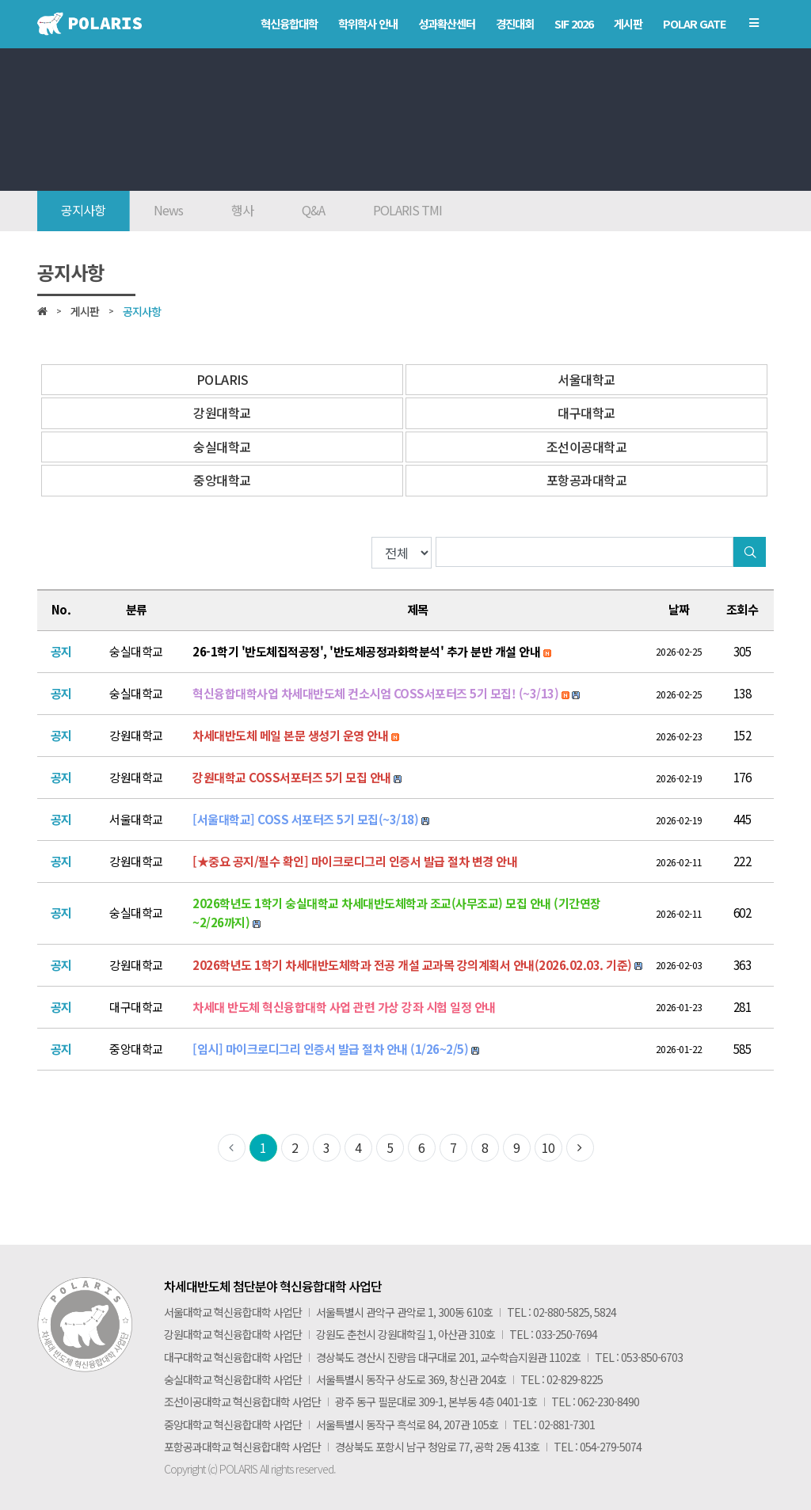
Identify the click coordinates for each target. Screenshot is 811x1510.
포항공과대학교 (586, 479)
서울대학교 (586, 379)
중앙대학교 (222, 479)
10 (548, 1147)
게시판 (84, 311)
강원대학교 (222, 412)
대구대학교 (586, 412)
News (168, 209)
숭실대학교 (222, 446)
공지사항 (83, 209)
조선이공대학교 (586, 446)
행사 (242, 209)
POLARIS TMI (407, 209)
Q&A (313, 209)
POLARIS (222, 379)
